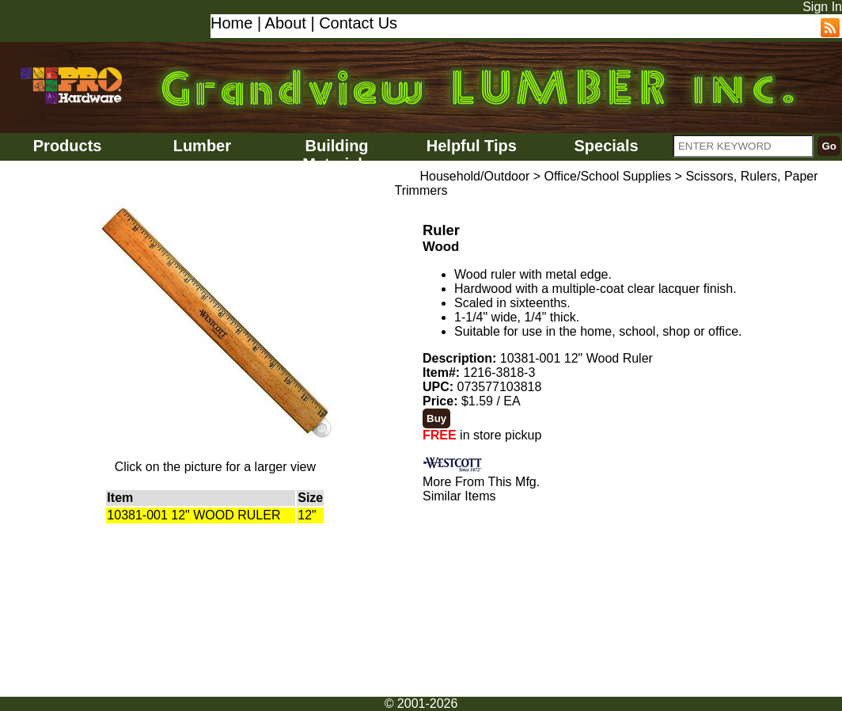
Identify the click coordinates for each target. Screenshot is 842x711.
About (285, 23)
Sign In (822, 6)
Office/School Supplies (607, 176)
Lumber (202, 145)
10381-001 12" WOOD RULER (193, 515)
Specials (606, 145)
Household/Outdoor (474, 176)
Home (231, 23)
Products (67, 145)
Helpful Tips (472, 145)
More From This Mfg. (481, 482)
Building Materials (336, 155)
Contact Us (358, 23)
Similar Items (459, 496)
